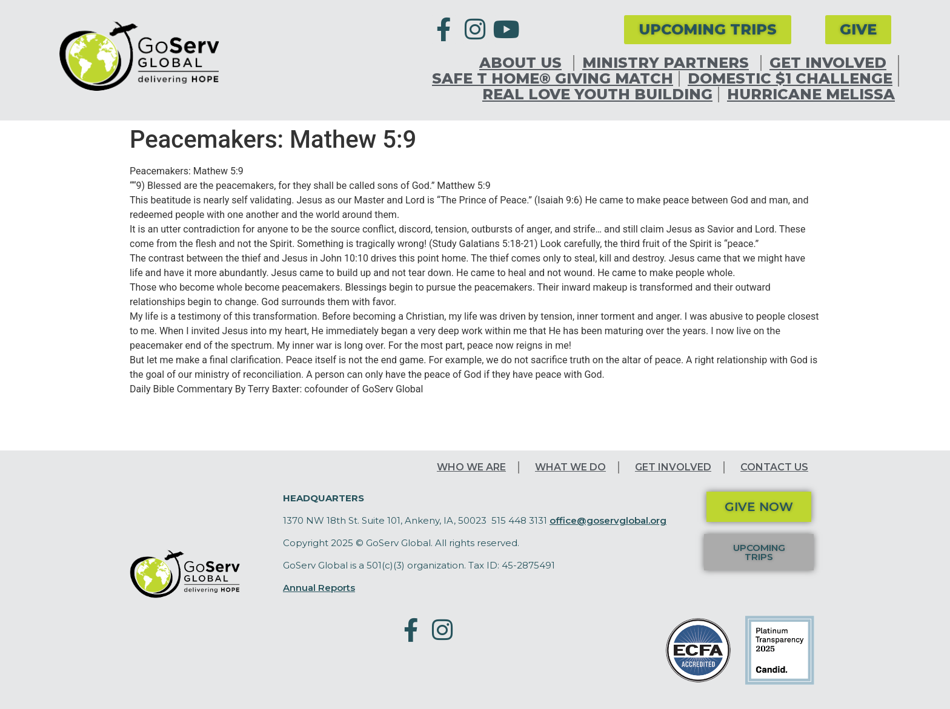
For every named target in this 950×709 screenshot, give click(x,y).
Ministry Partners (668, 63)
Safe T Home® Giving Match (552, 79)
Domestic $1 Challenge (790, 79)
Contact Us (774, 467)
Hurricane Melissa (811, 94)
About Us (523, 63)
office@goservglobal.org (608, 520)
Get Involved (830, 63)
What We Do (570, 467)
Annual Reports (319, 587)
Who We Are (471, 467)
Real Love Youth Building (597, 94)
